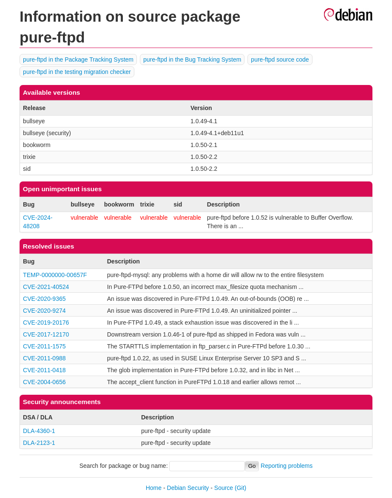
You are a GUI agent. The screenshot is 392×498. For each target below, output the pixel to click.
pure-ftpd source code (280, 59)
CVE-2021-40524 (46, 286)
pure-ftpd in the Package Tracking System (78, 59)
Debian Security (188, 487)
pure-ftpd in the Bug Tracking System (192, 59)
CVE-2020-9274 (44, 310)
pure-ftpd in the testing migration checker (77, 71)
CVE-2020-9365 (44, 298)
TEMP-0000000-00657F (55, 275)
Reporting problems (286, 465)
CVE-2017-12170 (46, 334)
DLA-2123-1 (39, 442)
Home (154, 487)
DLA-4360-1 (39, 430)
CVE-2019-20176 (46, 322)
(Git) (240, 487)
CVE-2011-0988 (44, 358)
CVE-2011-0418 (44, 370)
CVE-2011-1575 (44, 346)
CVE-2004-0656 (44, 382)
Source (223, 487)
